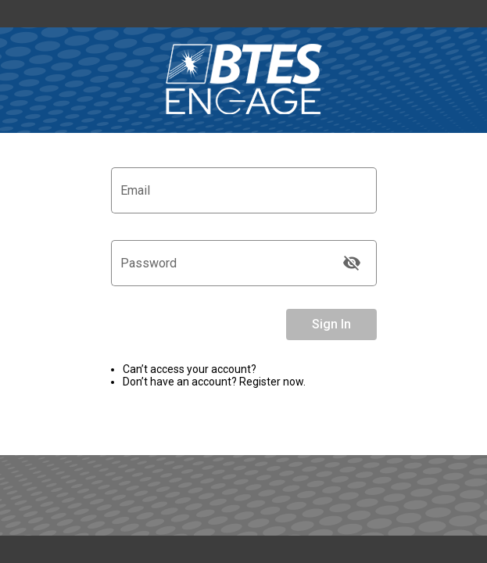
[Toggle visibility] (351, 262)
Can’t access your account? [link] (189, 369)
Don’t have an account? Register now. (214, 381)
